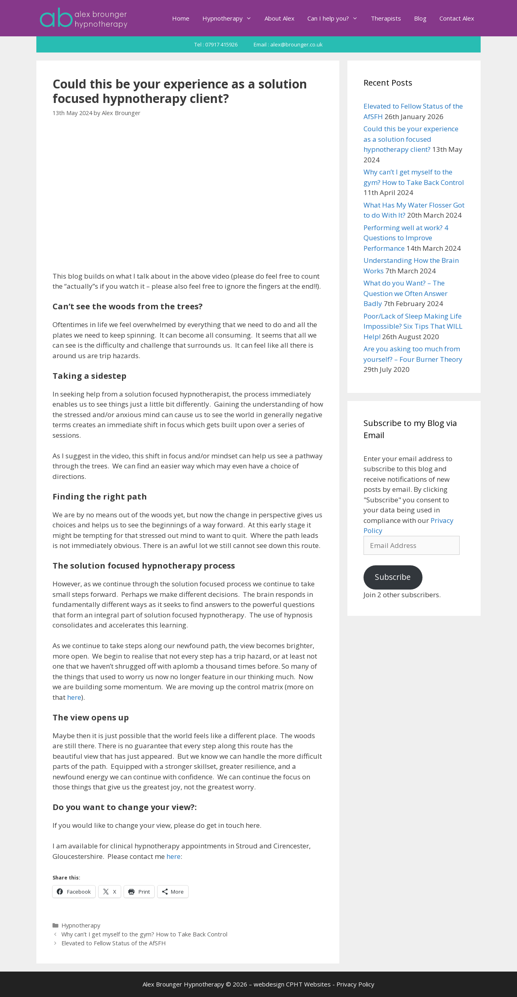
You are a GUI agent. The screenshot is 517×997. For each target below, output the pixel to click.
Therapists (386, 18)
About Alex (279, 18)
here (74, 697)
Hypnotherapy (230, 18)
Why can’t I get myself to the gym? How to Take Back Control (144, 934)
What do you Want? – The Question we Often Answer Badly (406, 293)
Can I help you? (335, 18)
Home (180, 18)
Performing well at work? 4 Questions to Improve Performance (406, 238)
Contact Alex (456, 18)
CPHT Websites (308, 984)
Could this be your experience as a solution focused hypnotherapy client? (411, 139)
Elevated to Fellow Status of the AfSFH (113, 943)
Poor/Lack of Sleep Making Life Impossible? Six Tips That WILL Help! (413, 326)
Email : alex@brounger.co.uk (288, 44)
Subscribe (393, 577)
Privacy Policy (355, 984)
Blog (420, 18)
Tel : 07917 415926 (215, 44)
